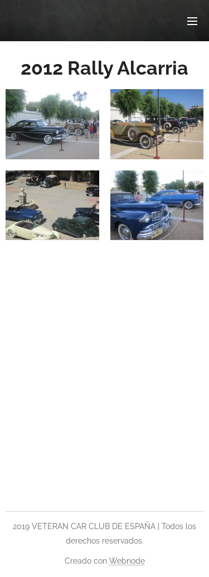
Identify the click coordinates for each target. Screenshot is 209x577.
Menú (192, 21)
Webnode (127, 560)
